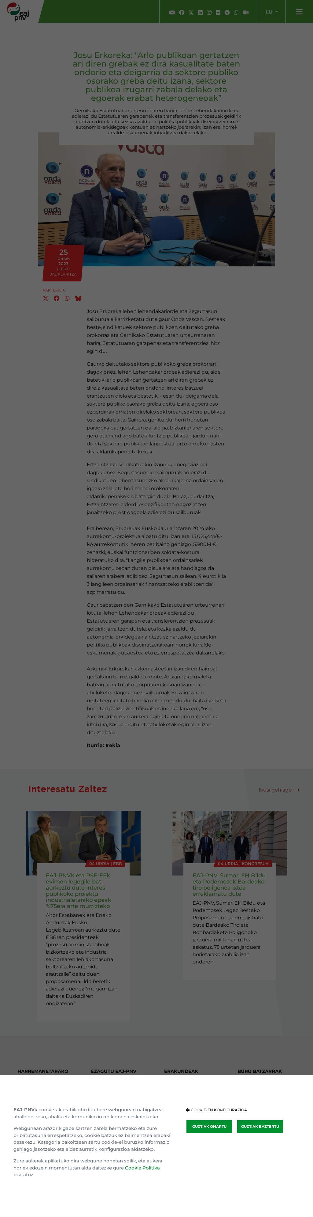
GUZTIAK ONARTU (209, 1126)
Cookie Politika (142, 1168)
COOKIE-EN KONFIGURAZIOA (216, 1110)
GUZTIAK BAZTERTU (260, 1126)
